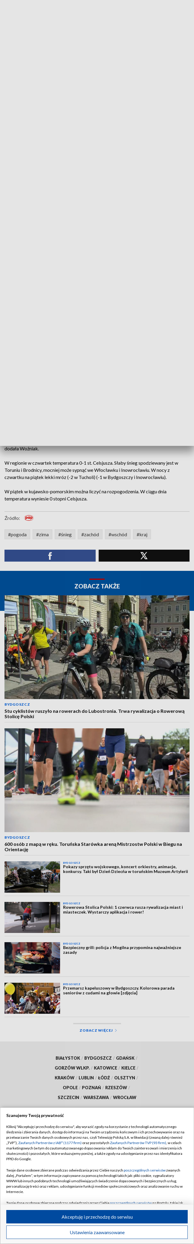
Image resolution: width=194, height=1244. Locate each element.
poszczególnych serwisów (145, 1170)
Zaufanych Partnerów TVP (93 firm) (138, 1143)
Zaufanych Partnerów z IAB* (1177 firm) (50, 1143)
